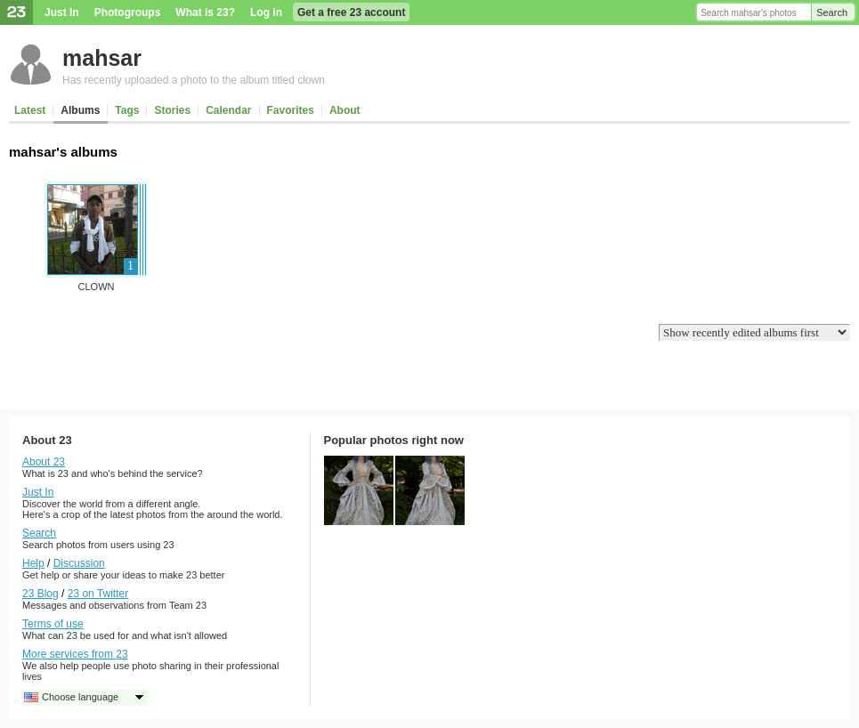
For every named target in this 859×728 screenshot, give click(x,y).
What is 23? (205, 12)
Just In (62, 12)
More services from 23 (75, 654)
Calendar (228, 110)
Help (33, 563)
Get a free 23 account (351, 12)
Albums (80, 110)
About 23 (43, 462)
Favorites (290, 110)
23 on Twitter (98, 593)
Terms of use (53, 624)
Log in (266, 12)
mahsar (102, 57)
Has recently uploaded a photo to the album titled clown (193, 80)
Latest (29, 110)
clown (96, 286)
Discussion (79, 563)
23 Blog (40, 593)
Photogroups (127, 12)
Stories (172, 110)
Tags (127, 110)
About (345, 110)
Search (831, 12)
